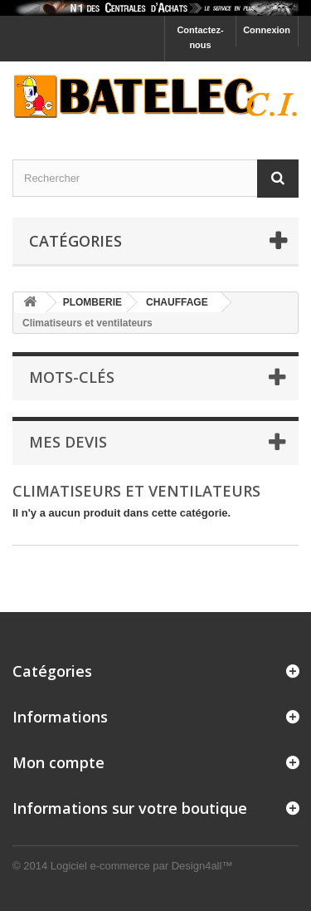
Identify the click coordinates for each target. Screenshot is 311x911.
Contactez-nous (200, 37)
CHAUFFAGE (177, 302)
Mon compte (58, 762)
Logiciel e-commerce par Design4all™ (142, 866)
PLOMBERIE (92, 302)
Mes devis (68, 442)
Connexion (266, 30)
